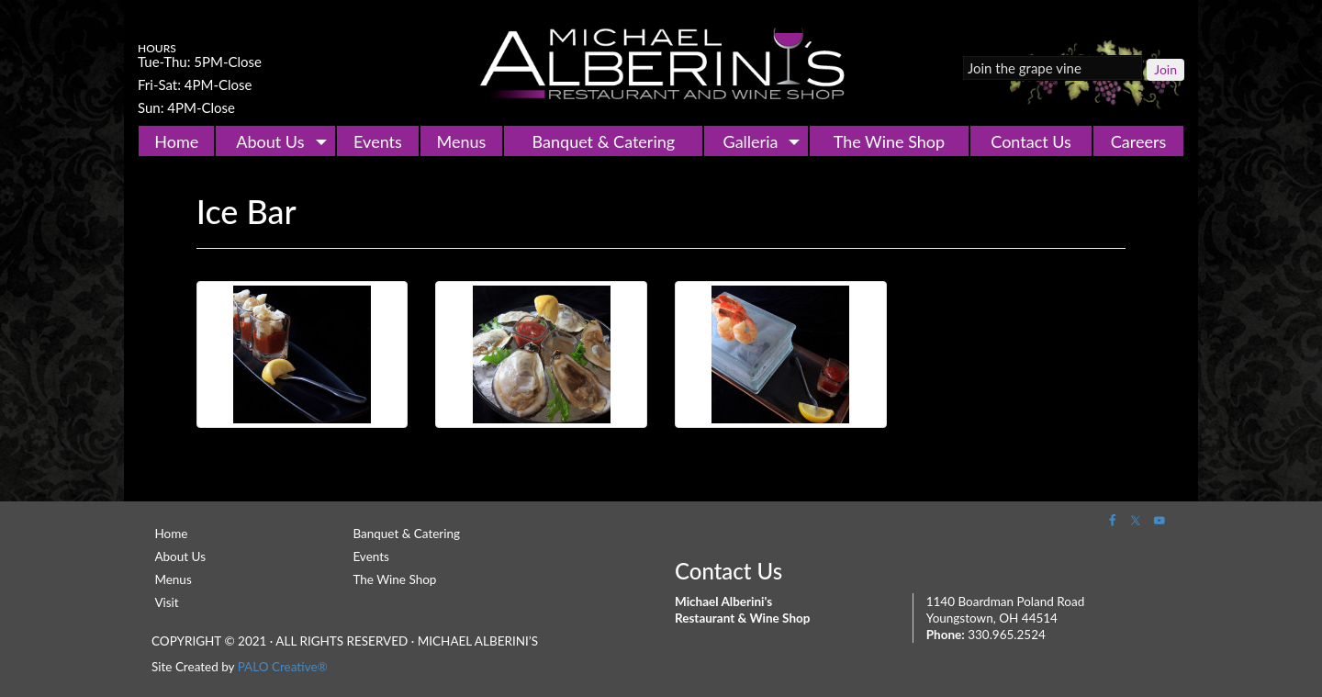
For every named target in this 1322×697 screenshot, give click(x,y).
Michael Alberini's (661, 64)
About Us (270, 141)
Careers (1138, 141)
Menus (462, 141)
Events (377, 141)
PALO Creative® (283, 666)
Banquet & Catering (604, 141)
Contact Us (1031, 141)
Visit (166, 602)
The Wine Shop (889, 141)
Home (176, 141)
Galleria (751, 141)
